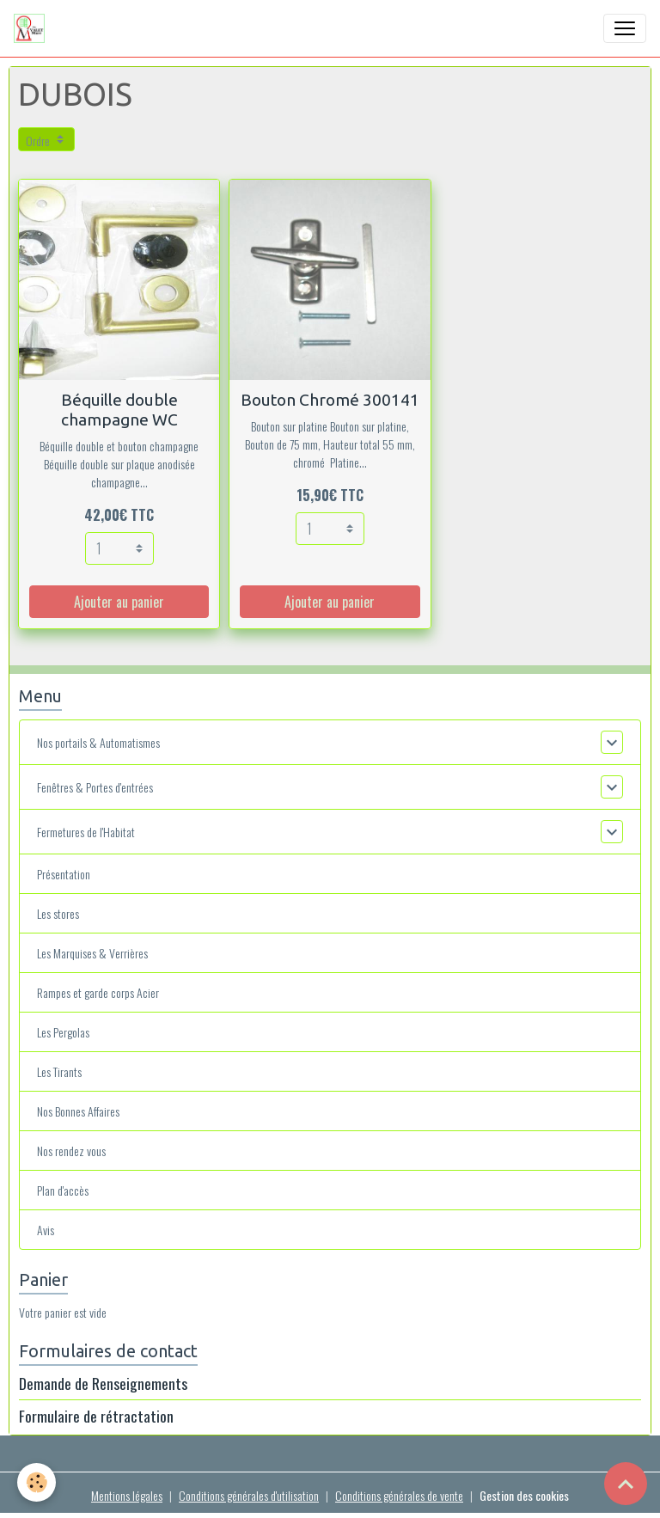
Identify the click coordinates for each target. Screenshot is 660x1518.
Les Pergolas (63, 1032)
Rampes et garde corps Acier (98, 992)
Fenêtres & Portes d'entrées (95, 787)
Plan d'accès (63, 1190)
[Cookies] (36, 1482)
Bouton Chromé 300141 (330, 399)
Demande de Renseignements (103, 1383)
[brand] (33, 28)
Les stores (58, 913)
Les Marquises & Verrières (92, 953)
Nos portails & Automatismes (98, 742)
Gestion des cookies (524, 1495)
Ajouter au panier (119, 601)
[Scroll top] (625, 1483)
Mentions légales (126, 1495)
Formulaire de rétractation (96, 1416)
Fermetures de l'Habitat (86, 832)
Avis (45, 1230)
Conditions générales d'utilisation (249, 1495)
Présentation (63, 874)
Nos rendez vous (71, 1151)
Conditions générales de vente (399, 1495)
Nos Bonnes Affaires (78, 1111)
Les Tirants (59, 1071)
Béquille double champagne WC (119, 409)
